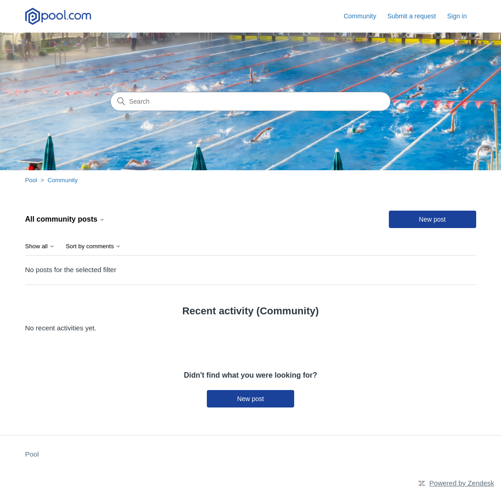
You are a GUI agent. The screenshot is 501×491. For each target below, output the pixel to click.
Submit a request (411, 16)
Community (360, 16)
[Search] (250, 101)
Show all (40, 246)
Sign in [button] (457, 16)
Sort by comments (93, 246)
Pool (31, 180)
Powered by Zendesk (461, 483)
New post (432, 219)
